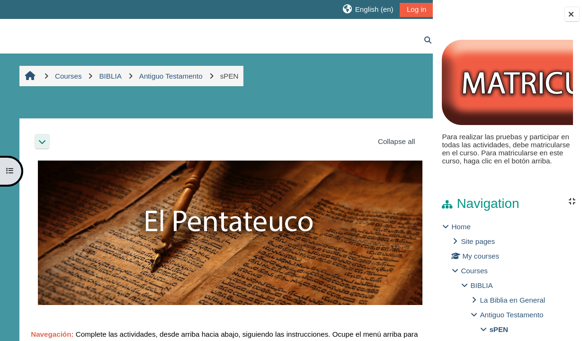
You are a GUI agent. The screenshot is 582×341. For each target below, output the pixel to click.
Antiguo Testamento (511, 315)
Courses (474, 271)
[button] (356, 9)
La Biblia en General (512, 300)
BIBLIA (481, 285)
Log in (405, 9)
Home (461, 227)
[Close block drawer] (572, 14)
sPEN (498, 329)
